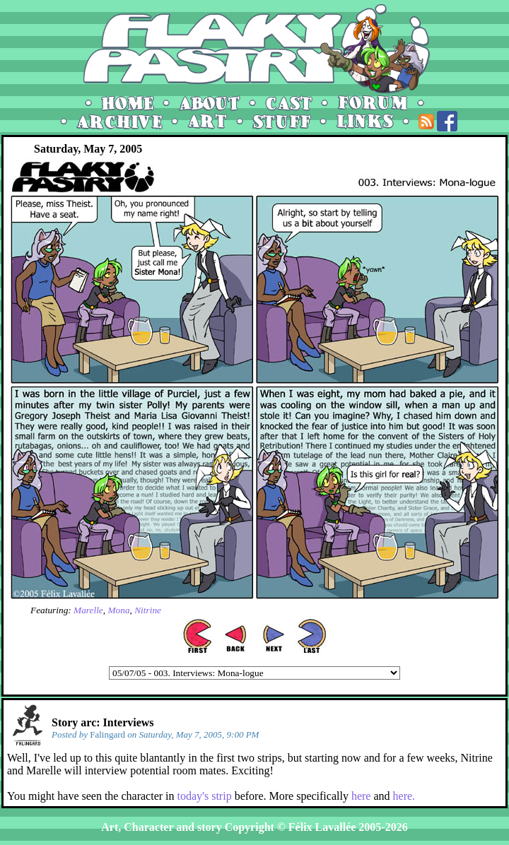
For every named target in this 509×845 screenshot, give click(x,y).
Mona (118, 610)
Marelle (88, 610)
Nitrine (147, 610)
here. (404, 796)
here (361, 796)
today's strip (204, 796)
